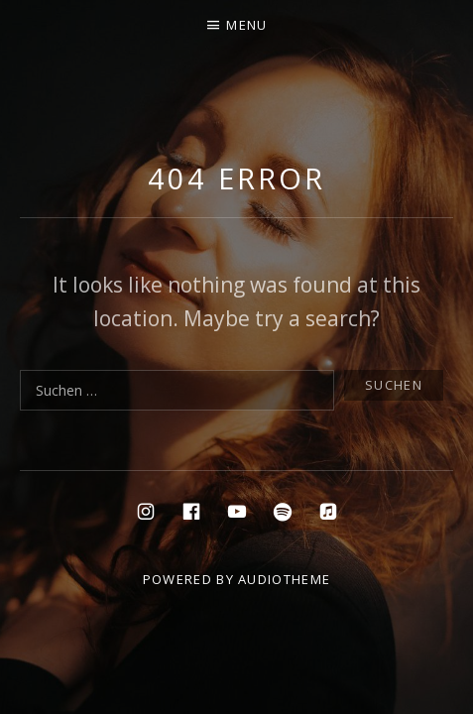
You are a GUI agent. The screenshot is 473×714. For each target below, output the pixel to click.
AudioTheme (284, 579)
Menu (246, 25)
